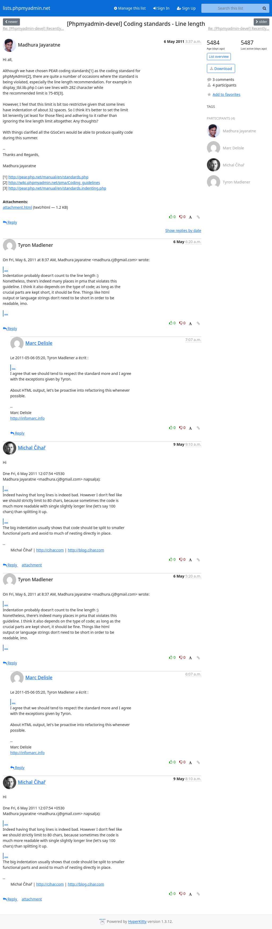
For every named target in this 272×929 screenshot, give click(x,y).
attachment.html (17, 207)
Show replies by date (183, 230)
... (6, 269)
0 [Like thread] (172, 216)
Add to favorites (223, 94)
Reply (10, 222)
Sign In (161, 8)
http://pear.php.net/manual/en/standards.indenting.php (57, 188)
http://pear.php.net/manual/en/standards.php (48, 176)
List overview (219, 56)
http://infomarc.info (27, 418)
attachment (32, 564)
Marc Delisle (39, 343)
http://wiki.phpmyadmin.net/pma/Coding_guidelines (54, 182)
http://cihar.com (50, 550)
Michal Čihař (32, 447)
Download (221, 68)
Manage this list (130, 8)
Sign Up (186, 8)
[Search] (264, 8)
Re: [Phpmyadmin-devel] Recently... (33, 28)
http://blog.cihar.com (86, 550)
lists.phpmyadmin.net (26, 8)
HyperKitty (137, 921)
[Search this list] (230, 8)
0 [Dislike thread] (182, 216)
